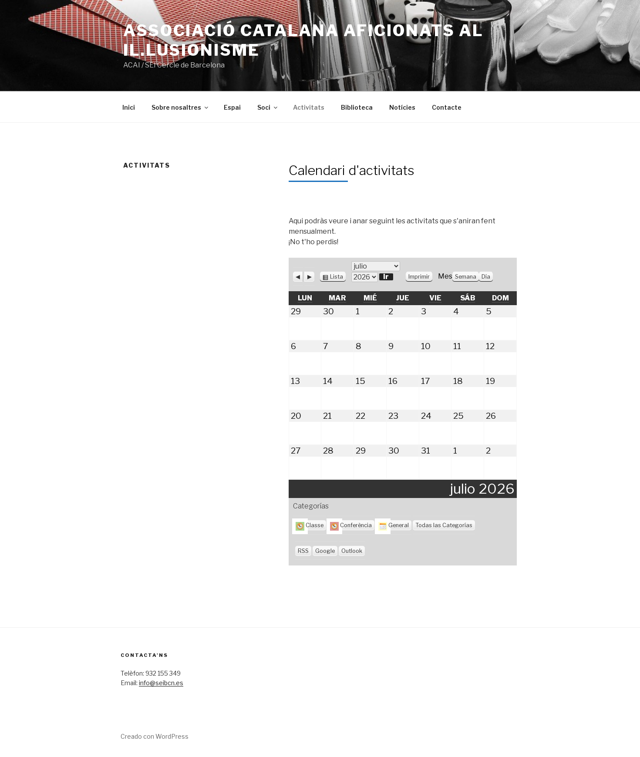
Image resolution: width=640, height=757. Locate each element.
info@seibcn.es (161, 682)
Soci (268, 107)
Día (486, 276)
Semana (465, 276)
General (393, 525)
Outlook (351, 551)
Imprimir (420, 277)
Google (325, 551)
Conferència (351, 525)
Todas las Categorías (443, 525)
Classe (309, 525)
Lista (336, 277)
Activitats (308, 107)
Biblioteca (357, 107)
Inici (128, 107)
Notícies (402, 107)
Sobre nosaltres (180, 107)
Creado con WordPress (155, 736)
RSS (303, 551)
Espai (232, 107)
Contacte (446, 107)
